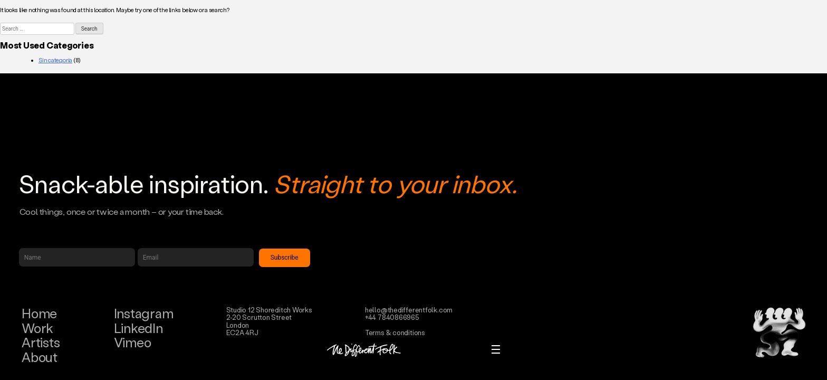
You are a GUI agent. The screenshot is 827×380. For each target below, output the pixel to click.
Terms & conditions (395, 332)
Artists (41, 342)
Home (39, 313)
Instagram (144, 313)
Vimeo (132, 342)
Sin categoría (55, 60)
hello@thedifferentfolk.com (409, 309)
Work (37, 328)
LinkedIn (138, 328)
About (39, 357)
